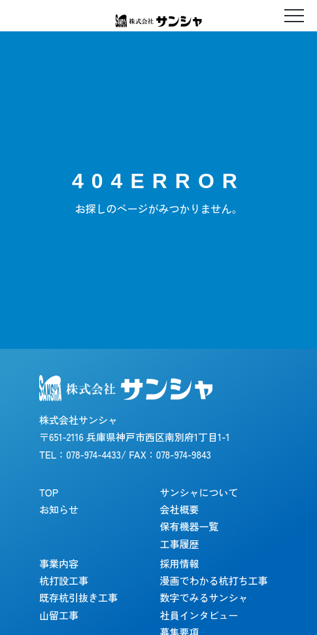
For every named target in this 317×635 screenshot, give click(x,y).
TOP (48, 492)
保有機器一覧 (189, 526)
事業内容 (58, 563)
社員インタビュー (199, 615)
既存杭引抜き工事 (78, 597)
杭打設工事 (63, 580)
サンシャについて (199, 492)
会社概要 (179, 509)
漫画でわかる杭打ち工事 (214, 580)
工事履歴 (179, 544)
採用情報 (179, 563)
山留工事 (58, 615)
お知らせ (58, 509)
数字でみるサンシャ (204, 597)
